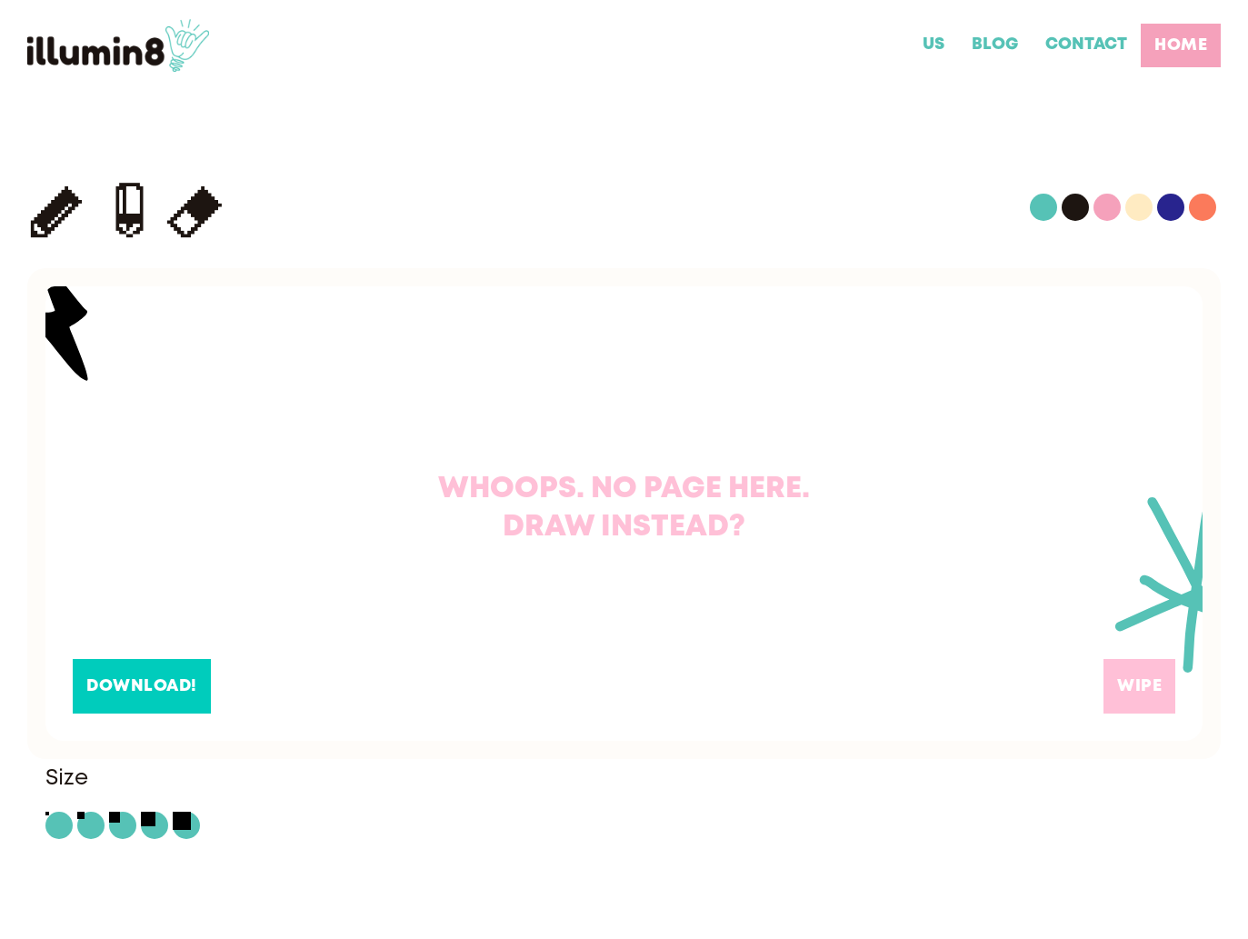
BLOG (995, 44)
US (933, 44)
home (1180, 45)
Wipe (1139, 686)
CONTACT (1086, 44)
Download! (141, 686)
